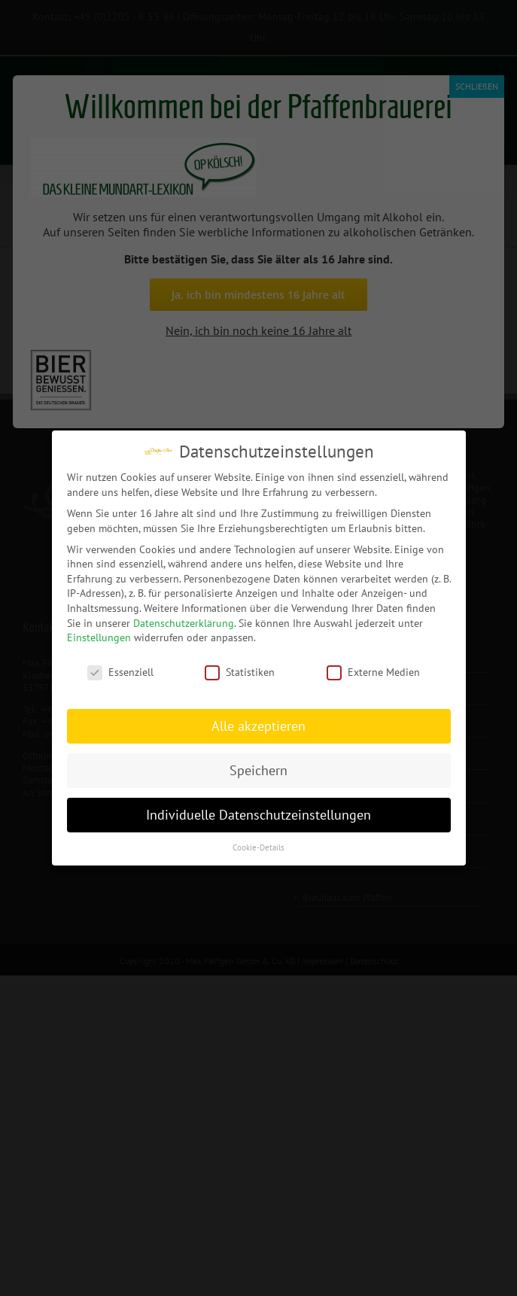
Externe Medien (373, 672)
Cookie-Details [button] (258, 846)
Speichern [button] (258, 769)
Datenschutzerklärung (183, 622)
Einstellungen (99, 636)
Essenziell (120, 672)
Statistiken (240, 672)
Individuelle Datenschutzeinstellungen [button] (258, 814)
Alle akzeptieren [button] (258, 725)
